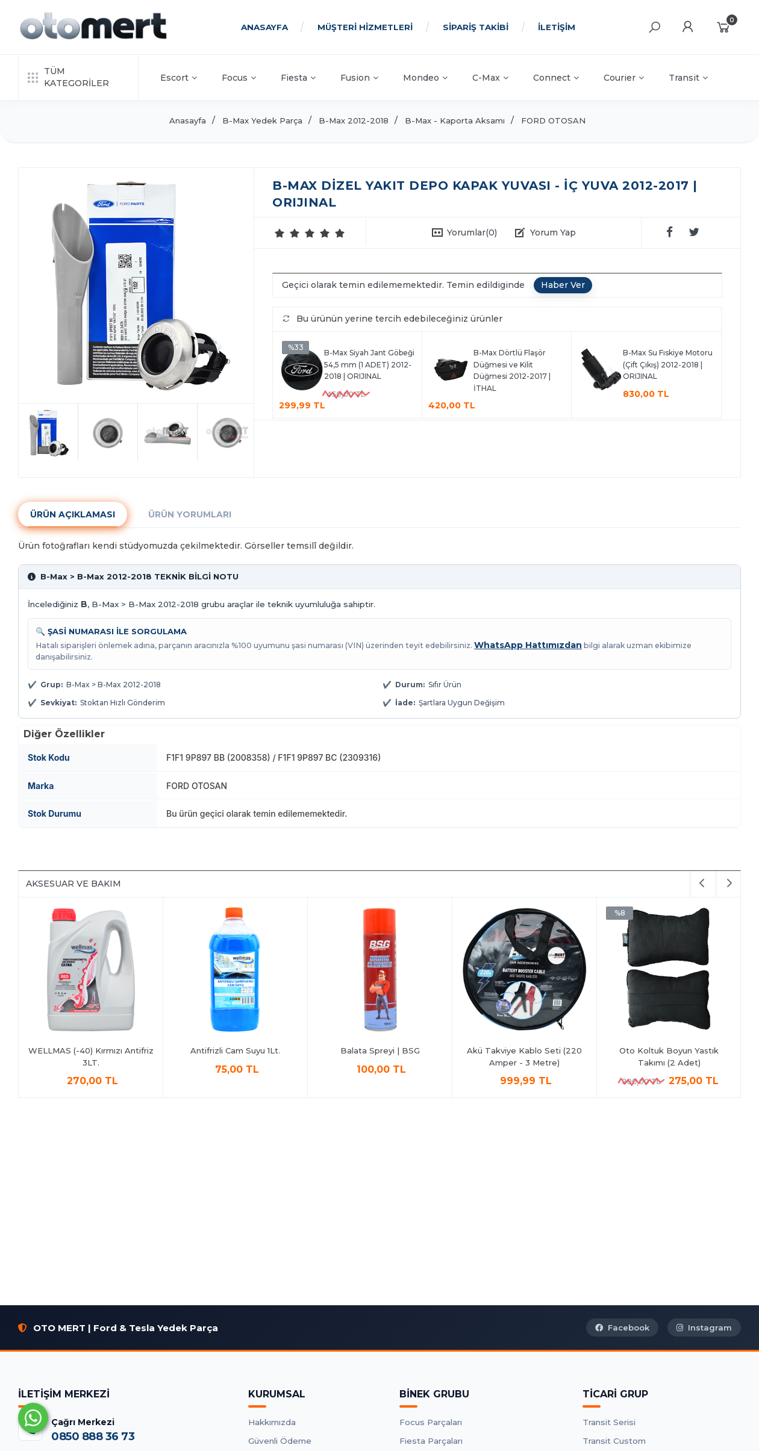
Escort (178, 77)
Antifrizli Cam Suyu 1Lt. (235, 1050)
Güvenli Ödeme (279, 1441)
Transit (688, 77)
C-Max (490, 77)
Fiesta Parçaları (431, 1441)
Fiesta (298, 77)
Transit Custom (614, 1441)
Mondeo (425, 77)
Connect (556, 77)
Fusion (359, 77)
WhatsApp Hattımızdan (528, 645)
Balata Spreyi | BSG (380, 1050)
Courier (624, 77)
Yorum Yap (553, 232)
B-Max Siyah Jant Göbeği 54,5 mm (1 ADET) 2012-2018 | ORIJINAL (369, 364)
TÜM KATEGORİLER (68, 77)
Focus (239, 77)
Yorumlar (472, 232)
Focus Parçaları (430, 1422)
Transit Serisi (609, 1422)
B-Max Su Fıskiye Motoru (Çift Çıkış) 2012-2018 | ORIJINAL (668, 364)
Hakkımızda (272, 1422)
